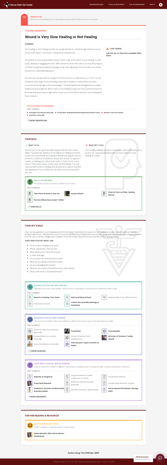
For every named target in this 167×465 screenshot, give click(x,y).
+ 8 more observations (37, 121)
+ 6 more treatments (37, 397)
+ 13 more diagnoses (37, 351)
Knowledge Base (96, 4)
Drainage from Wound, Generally (41, 113)
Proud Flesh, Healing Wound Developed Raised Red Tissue (78, 113)
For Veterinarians (137, 4)
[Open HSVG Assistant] (160, 458)
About (152, 4)
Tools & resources (116, 4)
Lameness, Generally (37, 115)
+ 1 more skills (35, 207)
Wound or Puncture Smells (113, 113)
